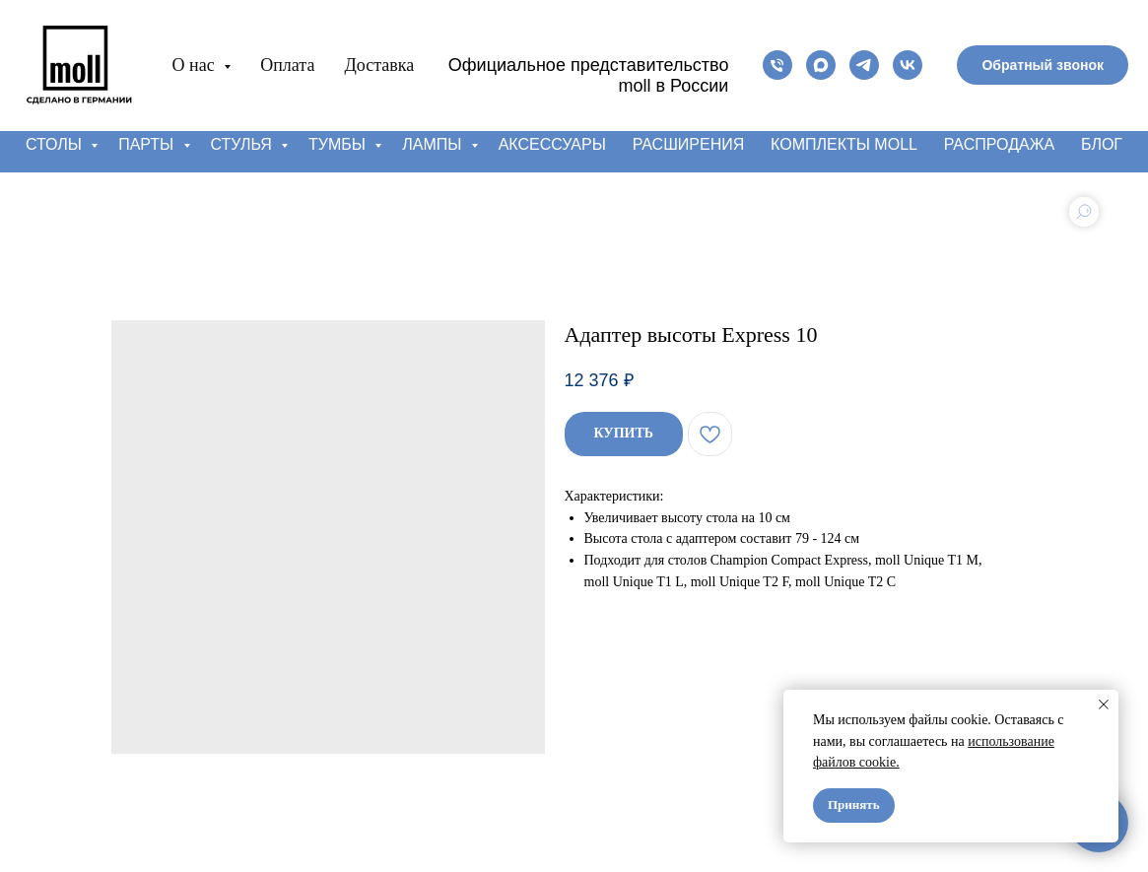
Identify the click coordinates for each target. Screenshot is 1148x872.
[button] (1042, 65)
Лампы (434, 144)
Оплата (287, 65)
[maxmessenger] (821, 65)
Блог (1101, 144)
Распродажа (999, 144)
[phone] (777, 65)
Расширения (689, 144)
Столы (56, 144)
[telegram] (864, 65)
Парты (148, 144)
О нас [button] (196, 65)
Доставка (379, 65)
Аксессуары (552, 144)
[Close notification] (1104, 704)
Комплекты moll (844, 144)
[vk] (907, 65)
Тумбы (339, 144)
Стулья (244, 144)
